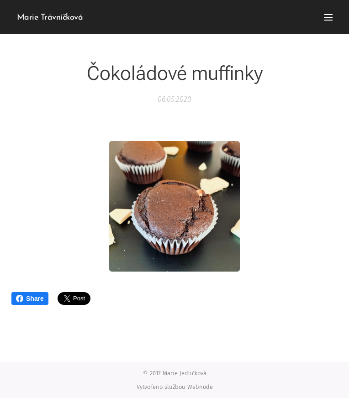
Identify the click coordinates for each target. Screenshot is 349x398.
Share (30, 298)
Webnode (200, 386)
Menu (328, 17)
